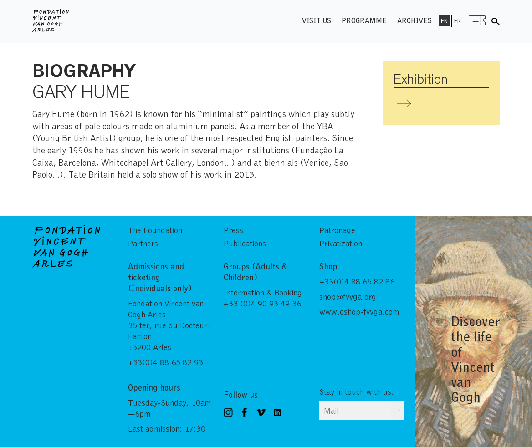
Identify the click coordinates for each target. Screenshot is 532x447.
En (444, 21)
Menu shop (477, 20)
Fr (457, 21)
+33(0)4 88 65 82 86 (356, 281)
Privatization (340, 243)
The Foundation (155, 230)
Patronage (337, 230)
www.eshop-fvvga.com (359, 311)
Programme (364, 20)
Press (233, 230)
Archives (414, 20)
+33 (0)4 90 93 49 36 (262, 303)
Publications (245, 243)
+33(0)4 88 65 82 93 (165, 362)
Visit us (316, 20)
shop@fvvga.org (347, 296)
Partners (143, 243)
